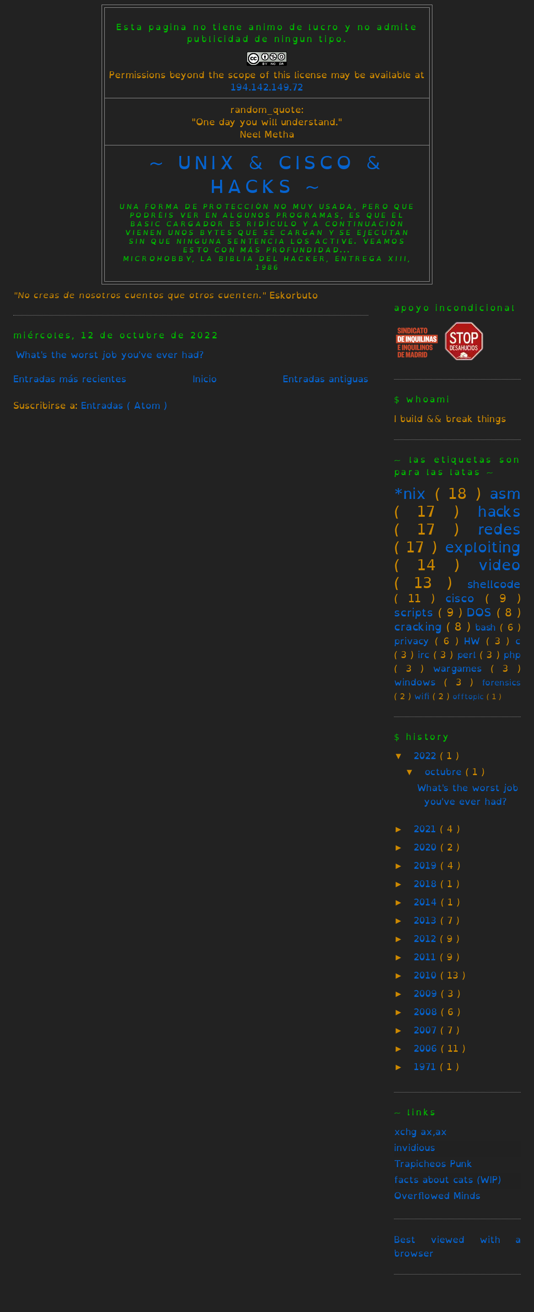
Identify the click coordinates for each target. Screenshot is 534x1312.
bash (485, 627)
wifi (421, 696)
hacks (499, 511)
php (512, 654)
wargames (457, 668)
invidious (414, 1147)
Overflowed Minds (437, 1195)
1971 (427, 1066)
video (499, 564)
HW (472, 641)
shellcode (494, 584)
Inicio (205, 379)
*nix (410, 493)
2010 (427, 975)
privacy (411, 641)
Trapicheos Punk (433, 1163)
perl (466, 654)
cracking (418, 626)
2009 (427, 993)
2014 (427, 902)
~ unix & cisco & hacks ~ (267, 174)
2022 (427, 756)
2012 (427, 938)
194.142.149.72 (267, 87)
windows (415, 682)
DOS (479, 612)
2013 (427, 920)
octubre (445, 772)
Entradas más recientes (69, 379)
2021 (427, 829)
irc (424, 654)
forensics (501, 682)
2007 (427, 1030)
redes (499, 529)
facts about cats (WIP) (447, 1179)
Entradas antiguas (325, 379)
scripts (413, 612)
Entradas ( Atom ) (124, 405)
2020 (427, 847)
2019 (427, 865)
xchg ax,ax (420, 1131)
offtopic (468, 697)
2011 (427, 957)
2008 (427, 1012)
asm (505, 493)
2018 (427, 884)
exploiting (483, 547)
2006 (427, 1048)
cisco (460, 598)
